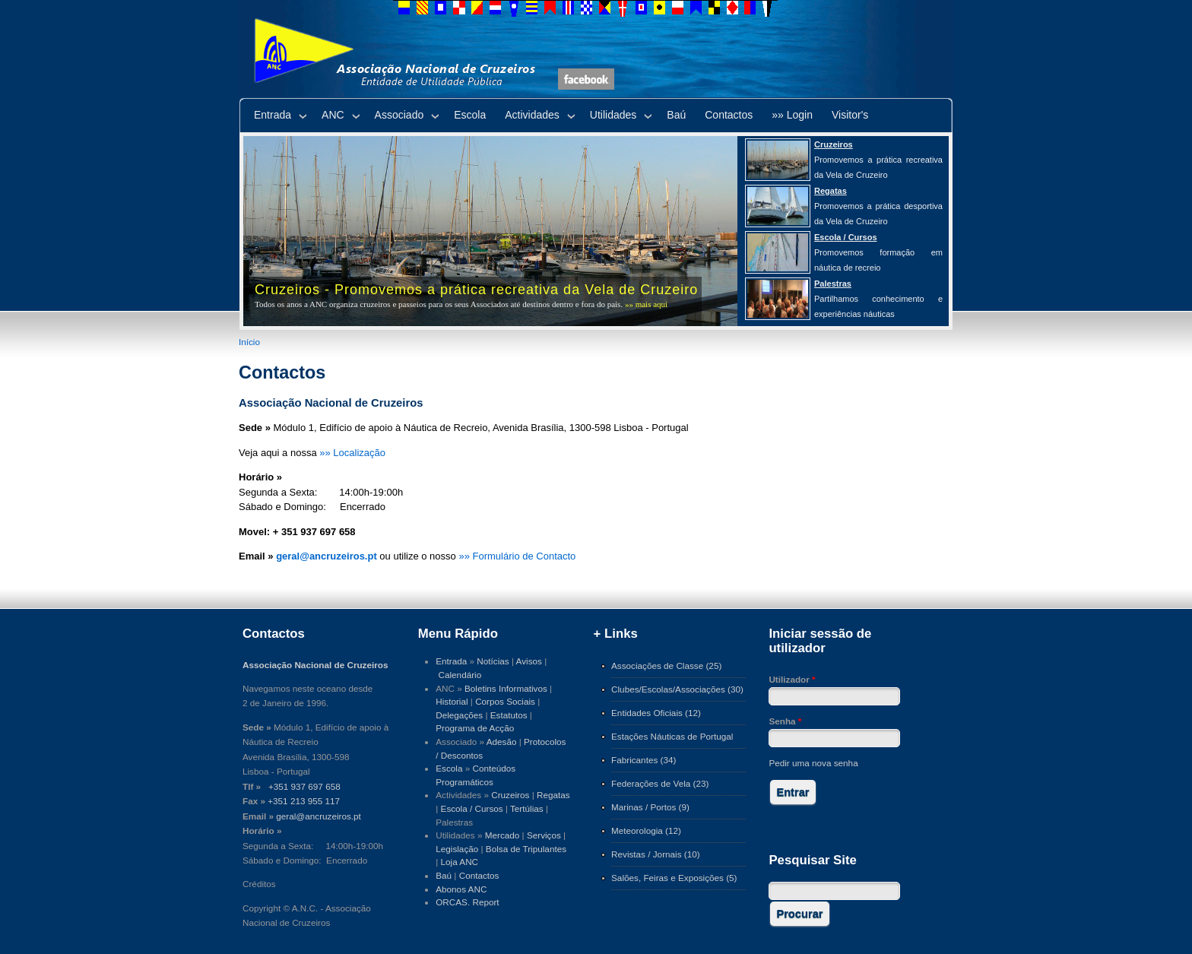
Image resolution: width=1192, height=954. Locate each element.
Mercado (502, 835)
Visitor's (850, 115)
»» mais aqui (646, 304)
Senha (785, 721)
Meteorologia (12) (646, 830)
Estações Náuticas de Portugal (672, 736)
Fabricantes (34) (643, 760)
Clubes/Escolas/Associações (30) (677, 689)
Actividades (532, 115)
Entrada (272, 115)
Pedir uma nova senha (813, 763)
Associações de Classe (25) (666, 665)
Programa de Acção (475, 728)
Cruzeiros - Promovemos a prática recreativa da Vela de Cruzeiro (476, 289)
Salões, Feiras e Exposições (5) (674, 878)
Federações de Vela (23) (660, 783)
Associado (399, 115)
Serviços (544, 835)
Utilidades (613, 115)
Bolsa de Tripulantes (526, 849)
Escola (470, 115)
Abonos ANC (461, 889)
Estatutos (509, 715)
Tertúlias (527, 808)
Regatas (553, 795)
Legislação (457, 849)
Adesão (502, 741)
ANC (333, 115)
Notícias (493, 661)
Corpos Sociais (505, 701)
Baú (676, 115)
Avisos (529, 661)
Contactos (729, 115)
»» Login (792, 115)
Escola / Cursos (472, 808)
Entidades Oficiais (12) (656, 713)
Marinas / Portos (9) (650, 807)
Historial (452, 701)
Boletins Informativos (505, 688)
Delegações (459, 715)
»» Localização (352, 452)
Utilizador (792, 679)
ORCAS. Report (467, 902)
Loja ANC (460, 862)
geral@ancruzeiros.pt (318, 816)
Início (249, 342)
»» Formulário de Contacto (516, 556)
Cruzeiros (510, 795)
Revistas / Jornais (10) (655, 854)
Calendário (460, 675)
